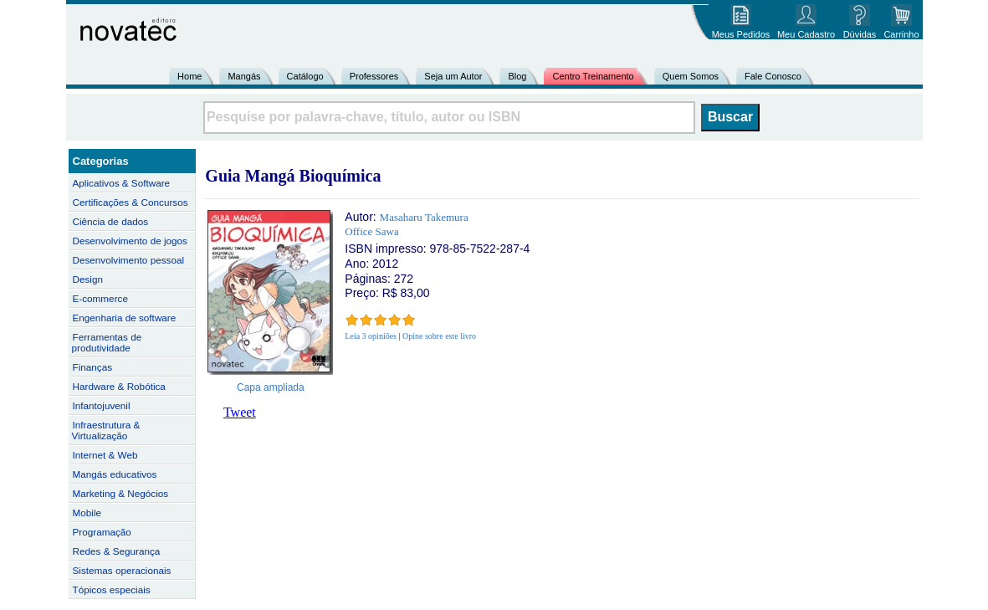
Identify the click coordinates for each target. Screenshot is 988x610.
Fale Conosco (773, 76)
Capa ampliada (271, 387)
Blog (517, 76)
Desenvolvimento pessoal (129, 259)
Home (189, 76)
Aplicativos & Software (122, 182)
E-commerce (100, 298)
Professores (374, 76)
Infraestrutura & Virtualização (106, 430)
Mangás (244, 76)
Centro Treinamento (592, 76)
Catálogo (305, 76)
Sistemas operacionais (122, 570)
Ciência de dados (111, 221)
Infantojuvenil (102, 405)
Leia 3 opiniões (371, 336)
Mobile (87, 512)
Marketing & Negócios (121, 493)
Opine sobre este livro (439, 336)
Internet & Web (105, 454)
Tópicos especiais (112, 589)
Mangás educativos (115, 474)
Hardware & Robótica (119, 386)
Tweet (239, 412)
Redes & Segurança (117, 551)
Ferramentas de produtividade (107, 342)
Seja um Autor (453, 76)
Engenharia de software (125, 317)
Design (88, 279)
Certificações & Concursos (130, 202)
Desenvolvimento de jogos (130, 240)
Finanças (93, 366)
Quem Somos (691, 76)
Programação (102, 531)
